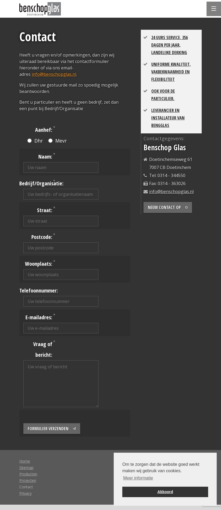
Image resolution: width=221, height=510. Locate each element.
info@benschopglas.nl (54, 74)
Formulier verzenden (52, 429)
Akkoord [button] (165, 492)
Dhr (35, 140)
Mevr (57, 140)
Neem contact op (168, 207)
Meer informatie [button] (138, 478)
